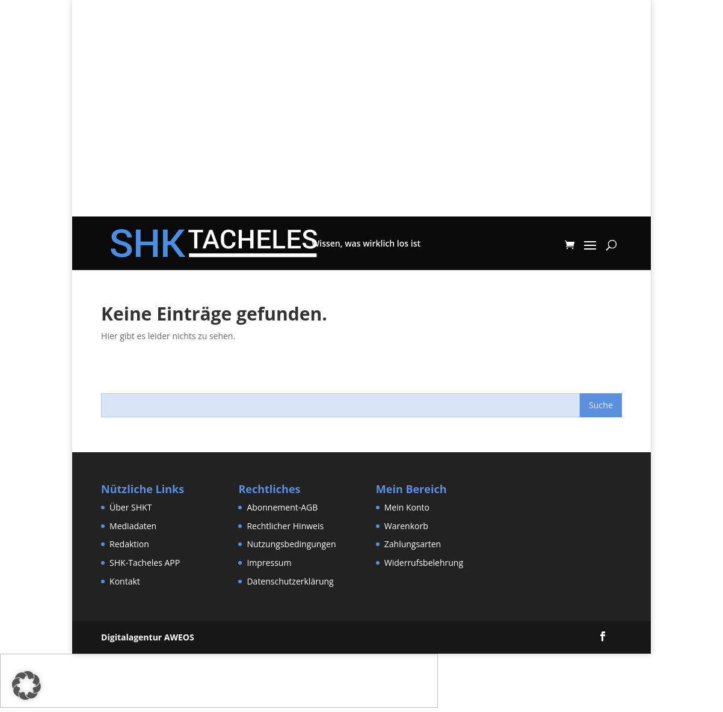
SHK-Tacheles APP (144, 562)
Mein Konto (406, 507)
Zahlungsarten (412, 544)
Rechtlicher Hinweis (285, 526)
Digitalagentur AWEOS (147, 637)
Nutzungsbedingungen (291, 544)
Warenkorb (406, 526)
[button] (26, 685)
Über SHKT (130, 507)
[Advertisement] (361, 132)
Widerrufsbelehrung (423, 562)
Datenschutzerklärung (290, 581)
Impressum (269, 562)
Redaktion (129, 544)
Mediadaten (132, 526)
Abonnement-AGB (282, 507)
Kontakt (124, 581)
